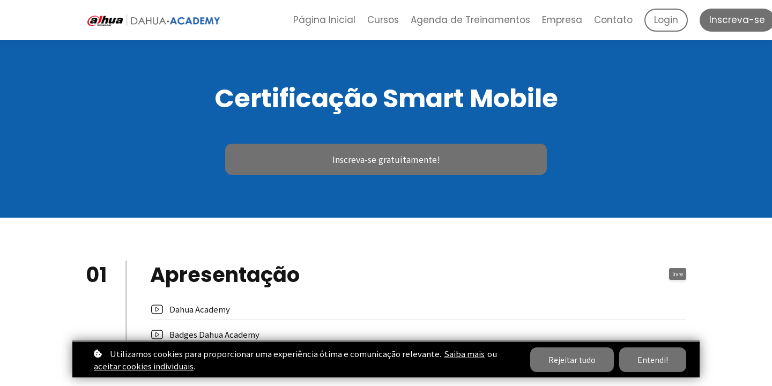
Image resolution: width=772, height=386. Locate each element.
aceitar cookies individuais (144, 366)
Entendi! (652, 359)
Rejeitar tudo (572, 359)
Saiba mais (464, 353)
